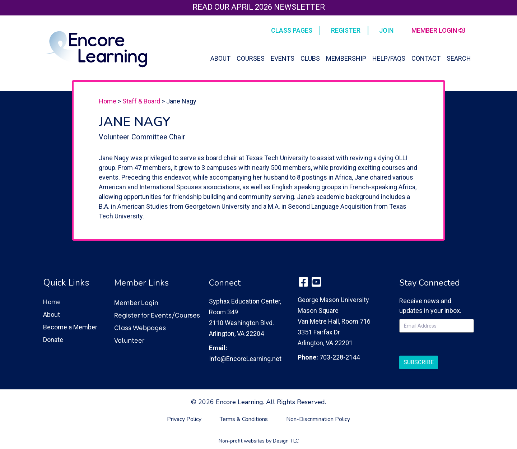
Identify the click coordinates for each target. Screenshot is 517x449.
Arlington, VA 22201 (325, 343)
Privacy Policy (184, 419)
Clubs (310, 58)
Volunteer (129, 339)
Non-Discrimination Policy (318, 419)
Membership (346, 58)
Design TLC (286, 441)
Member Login (136, 302)
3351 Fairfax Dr (319, 332)
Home (107, 101)
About (220, 58)
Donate (53, 339)
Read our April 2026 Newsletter (258, 7)
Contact (426, 58)
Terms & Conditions (244, 419)
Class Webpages (140, 327)
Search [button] (459, 58)
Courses (251, 58)
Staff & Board (141, 101)
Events (282, 58)
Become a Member (70, 327)
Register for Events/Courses (157, 314)
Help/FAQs (388, 58)
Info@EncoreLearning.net (245, 358)
